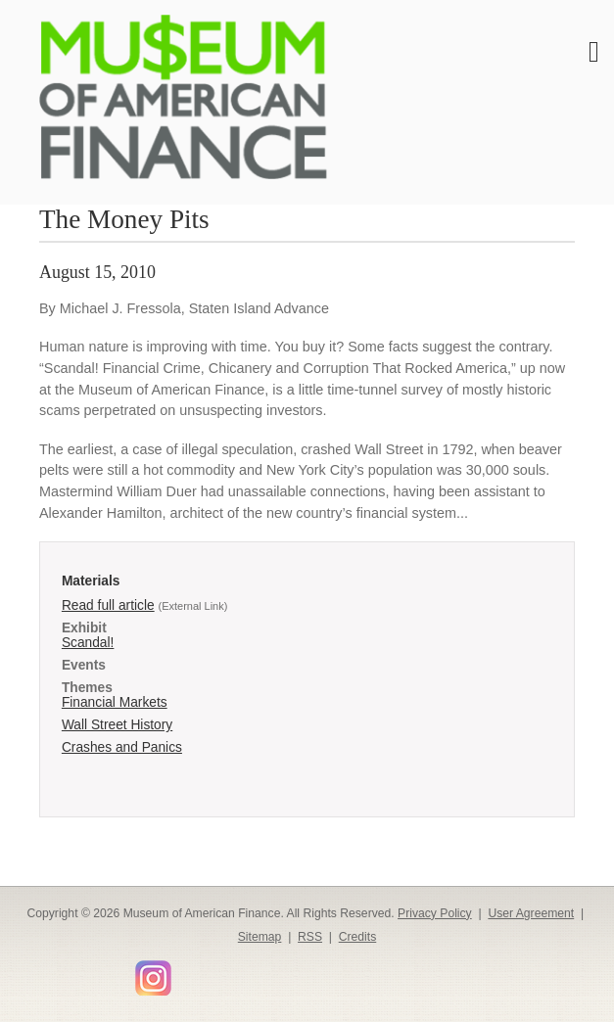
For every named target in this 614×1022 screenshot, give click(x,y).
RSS (310, 937)
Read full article (108, 605)
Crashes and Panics (122, 747)
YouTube (119, 971)
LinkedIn (90, 971)
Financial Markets (114, 702)
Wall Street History (117, 725)
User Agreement (531, 913)
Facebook (34, 971)
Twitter (62, 971)
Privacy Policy (435, 913)
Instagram (153, 977)
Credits (358, 937)
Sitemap (260, 937)
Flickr (187, 970)
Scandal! (88, 642)
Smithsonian (215, 971)
